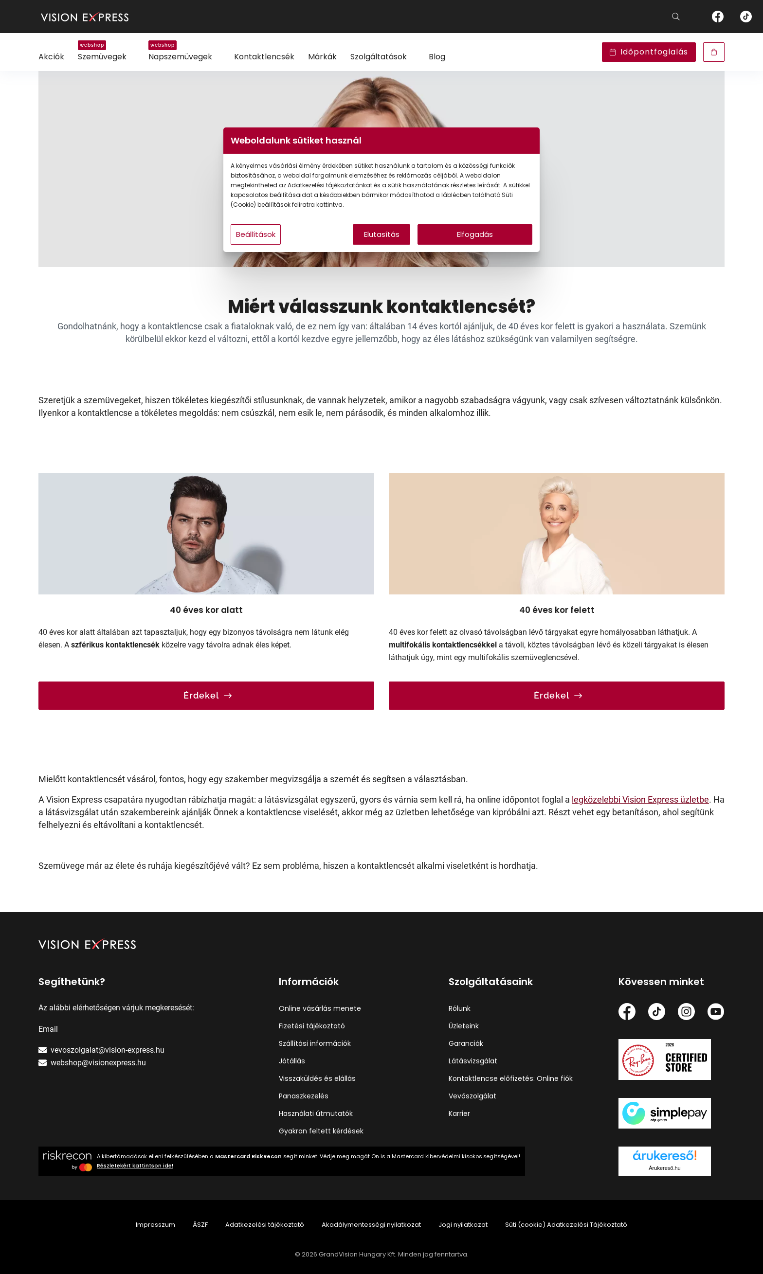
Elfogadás (475, 234)
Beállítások (255, 234)
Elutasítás (382, 234)
